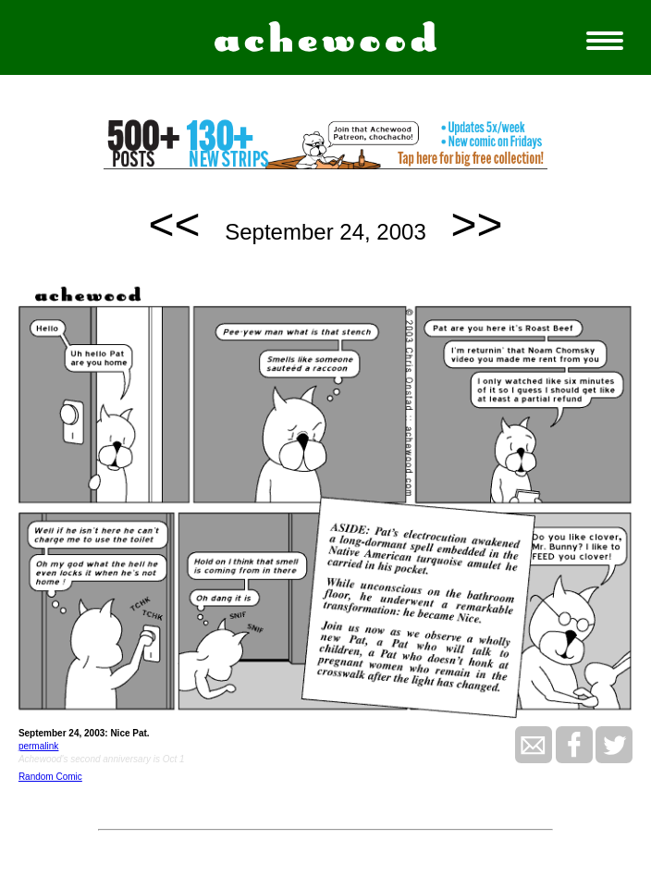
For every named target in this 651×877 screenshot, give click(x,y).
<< (175, 224)
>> (476, 224)
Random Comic (50, 777)
